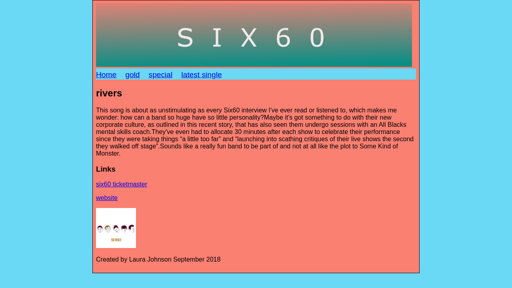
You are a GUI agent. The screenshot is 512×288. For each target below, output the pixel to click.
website (107, 197)
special (161, 74)
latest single (201, 74)
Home (106, 74)
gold (132, 74)
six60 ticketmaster (121, 184)
